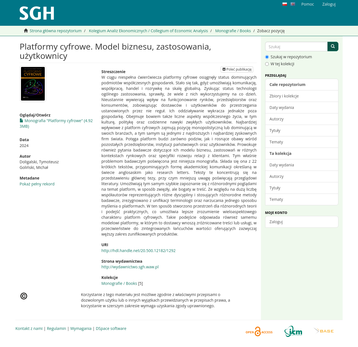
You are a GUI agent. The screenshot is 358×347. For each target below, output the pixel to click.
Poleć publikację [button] (237, 69)
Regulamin (56, 328)
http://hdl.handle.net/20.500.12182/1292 (138, 250)
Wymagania (80, 328)
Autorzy (277, 119)
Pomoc (308, 4)
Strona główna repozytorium (56, 30)
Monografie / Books (233, 30)
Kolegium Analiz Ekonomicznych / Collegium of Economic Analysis (148, 30)
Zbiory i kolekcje (284, 96)
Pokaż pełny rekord (37, 184)
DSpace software (111, 328)
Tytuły (275, 130)
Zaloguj (276, 221)
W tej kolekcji (280, 63)
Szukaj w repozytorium (288, 56)
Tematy (276, 142)
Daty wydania (282, 107)
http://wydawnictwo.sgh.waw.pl (130, 266)
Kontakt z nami (29, 328)
